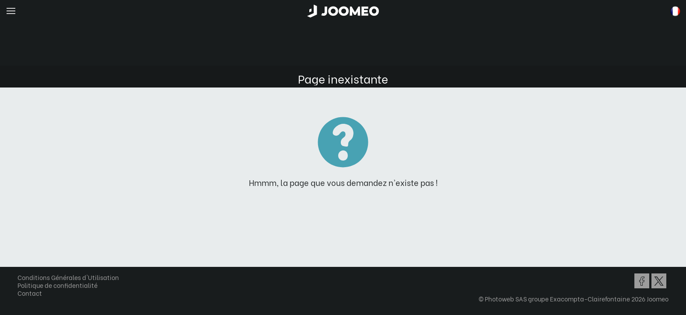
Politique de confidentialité (61, 285)
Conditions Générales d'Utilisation (71, 277)
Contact (33, 293)
